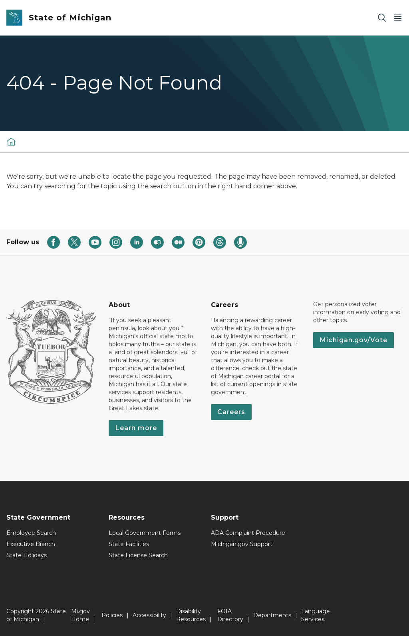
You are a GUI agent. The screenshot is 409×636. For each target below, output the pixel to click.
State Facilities (129, 544)
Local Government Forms (145, 532)
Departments (272, 615)
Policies (112, 615)
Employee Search (31, 532)
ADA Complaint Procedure (248, 532)
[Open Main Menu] (398, 18)
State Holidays (26, 555)
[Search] (382, 18)
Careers (231, 412)
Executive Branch (30, 544)
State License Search (138, 555)
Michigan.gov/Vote (353, 340)
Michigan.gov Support (241, 544)
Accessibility (149, 615)
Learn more (136, 428)
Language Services (315, 615)
